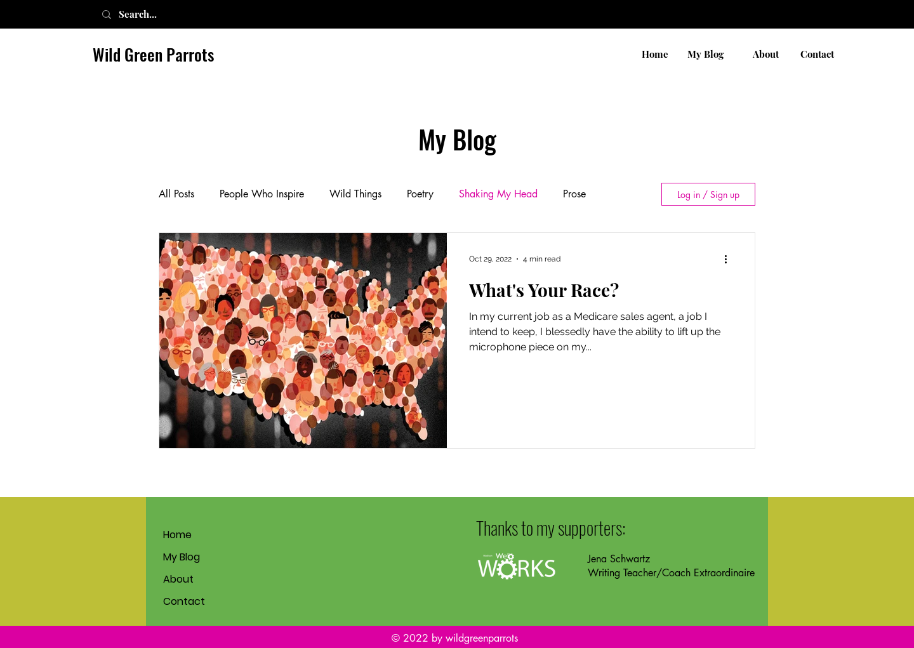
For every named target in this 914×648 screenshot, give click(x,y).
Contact (184, 601)
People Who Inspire (262, 194)
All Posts (176, 194)
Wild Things (355, 194)
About (178, 579)
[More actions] (730, 259)
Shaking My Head (498, 194)
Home (177, 534)
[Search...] (152, 14)
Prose (574, 194)
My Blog (181, 557)
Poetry (420, 194)
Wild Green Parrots (153, 54)
